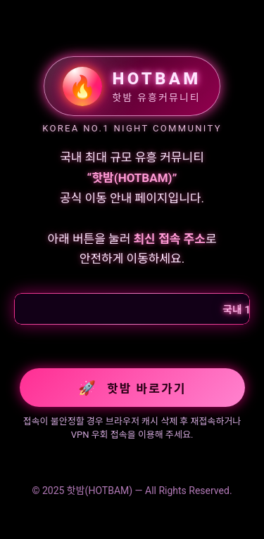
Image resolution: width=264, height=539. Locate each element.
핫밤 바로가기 (132, 387)
